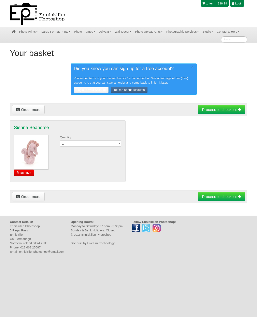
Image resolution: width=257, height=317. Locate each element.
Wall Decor (123, 31)
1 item (208, 3)
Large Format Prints (55, 31)
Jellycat (105, 31)
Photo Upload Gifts (149, 31)
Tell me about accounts (129, 89)
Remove (24, 172)
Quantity (65, 137)
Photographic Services (182, 31)
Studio (207, 31)
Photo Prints (28, 31)
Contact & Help (228, 31)
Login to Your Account (91, 89)
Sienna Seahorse (31, 127)
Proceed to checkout (221, 109)
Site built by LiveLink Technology (93, 243)
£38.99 (222, 3)
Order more (28, 109)
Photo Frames (84, 31)
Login (237, 3)
